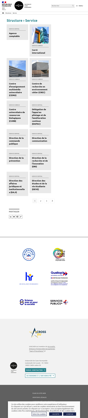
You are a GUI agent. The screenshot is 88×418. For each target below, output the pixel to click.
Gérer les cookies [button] (39, 414)
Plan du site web (39, 393)
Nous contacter (34, 370)
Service (15, 13)
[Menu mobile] (79, 6)
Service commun (37, 45)
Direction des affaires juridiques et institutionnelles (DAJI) (17, 186)
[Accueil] (3, 13)
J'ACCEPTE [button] (55, 414)
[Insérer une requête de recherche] (63, 5)
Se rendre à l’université (39, 376)
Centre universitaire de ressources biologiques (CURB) (17, 115)
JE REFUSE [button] (69, 414)
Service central (14, 29)
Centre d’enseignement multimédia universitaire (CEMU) (17, 89)
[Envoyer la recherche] (73, 5)
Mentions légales (39, 397)
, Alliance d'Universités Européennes (42, 348)
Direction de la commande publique (16, 141)
